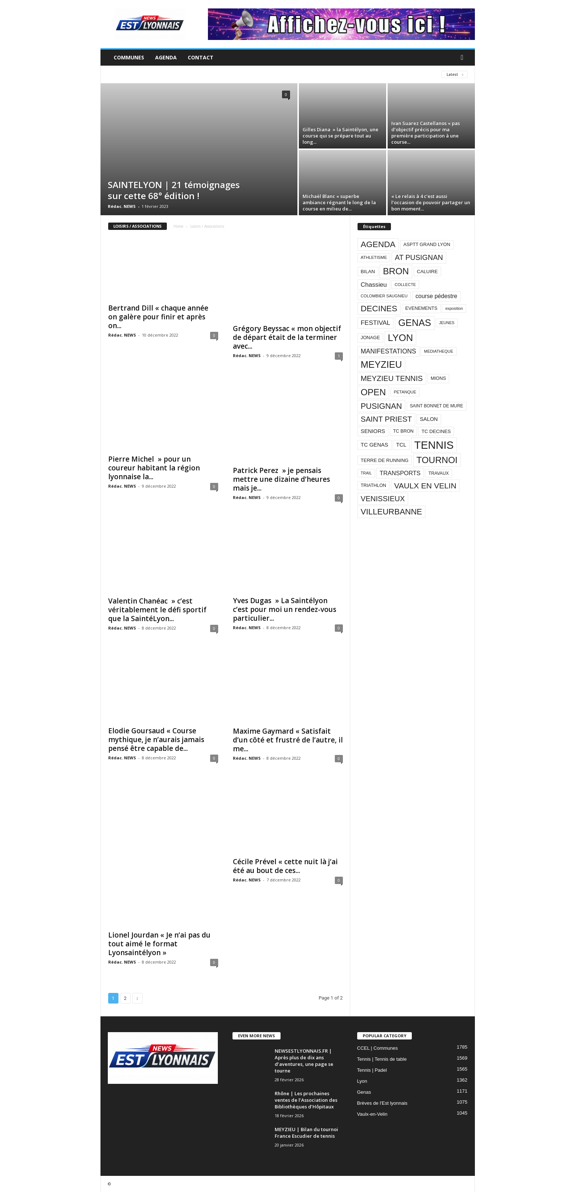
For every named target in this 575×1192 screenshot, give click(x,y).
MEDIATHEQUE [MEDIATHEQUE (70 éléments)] (438, 351)
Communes (129, 57)
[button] (464, 57)
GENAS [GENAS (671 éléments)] (414, 323)
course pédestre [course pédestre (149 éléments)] (436, 296)
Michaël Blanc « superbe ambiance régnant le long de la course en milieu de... (339, 202)
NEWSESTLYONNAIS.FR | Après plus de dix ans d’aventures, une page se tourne (304, 1061)
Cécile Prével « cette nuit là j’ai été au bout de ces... (285, 866)
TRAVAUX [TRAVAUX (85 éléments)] (438, 473)
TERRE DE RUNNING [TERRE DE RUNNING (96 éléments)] (385, 460)
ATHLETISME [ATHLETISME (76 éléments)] (374, 257)
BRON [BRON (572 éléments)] (396, 271)
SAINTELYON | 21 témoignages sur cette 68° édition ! (174, 190)
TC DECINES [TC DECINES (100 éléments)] (436, 431)
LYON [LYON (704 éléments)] (400, 338)
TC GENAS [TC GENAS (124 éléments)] (374, 445)
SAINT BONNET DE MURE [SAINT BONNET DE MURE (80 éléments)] (436, 405)
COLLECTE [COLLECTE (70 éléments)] (405, 284)
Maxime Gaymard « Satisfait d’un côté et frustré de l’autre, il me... (288, 739)
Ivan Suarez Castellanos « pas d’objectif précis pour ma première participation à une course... (425, 132)
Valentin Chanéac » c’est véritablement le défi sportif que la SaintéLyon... (157, 609)
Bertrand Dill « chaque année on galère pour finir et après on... (158, 316)
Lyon (362, 1081)
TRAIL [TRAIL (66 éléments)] (366, 473)
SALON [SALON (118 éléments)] (429, 419)
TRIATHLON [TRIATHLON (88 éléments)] (374, 485)
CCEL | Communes (377, 1048)
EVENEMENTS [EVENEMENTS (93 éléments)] (421, 308)
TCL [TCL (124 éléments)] (401, 445)
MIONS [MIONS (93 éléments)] (438, 378)
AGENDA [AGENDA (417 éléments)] (378, 244)
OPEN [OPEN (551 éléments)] (373, 392)
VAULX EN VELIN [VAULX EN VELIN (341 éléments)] (425, 485)
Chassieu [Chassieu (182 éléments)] (374, 284)
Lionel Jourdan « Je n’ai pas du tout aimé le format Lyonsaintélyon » (159, 943)
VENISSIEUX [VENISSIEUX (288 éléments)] (383, 499)
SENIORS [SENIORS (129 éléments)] (373, 431)
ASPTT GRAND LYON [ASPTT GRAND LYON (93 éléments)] (426, 244)
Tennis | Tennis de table (382, 1059)
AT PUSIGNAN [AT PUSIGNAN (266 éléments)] (419, 257)
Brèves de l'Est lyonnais (382, 1103)
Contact (200, 57)
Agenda (166, 57)
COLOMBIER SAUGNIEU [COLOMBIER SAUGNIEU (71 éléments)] (384, 296)
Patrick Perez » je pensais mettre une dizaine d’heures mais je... (281, 479)
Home (178, 226)
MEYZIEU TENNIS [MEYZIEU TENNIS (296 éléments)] (392, 378)
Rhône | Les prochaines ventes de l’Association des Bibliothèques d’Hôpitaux (306, 1100)
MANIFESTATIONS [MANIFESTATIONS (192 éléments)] (388, 351)
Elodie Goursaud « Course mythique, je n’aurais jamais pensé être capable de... (156, 739)
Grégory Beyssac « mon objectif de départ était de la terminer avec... (287, 337)
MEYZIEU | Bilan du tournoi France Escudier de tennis (306, 1132)
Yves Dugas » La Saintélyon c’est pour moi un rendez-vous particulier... (284, 609)
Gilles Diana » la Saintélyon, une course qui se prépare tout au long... (340, 135)
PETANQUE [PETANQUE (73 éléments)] (405, 392)
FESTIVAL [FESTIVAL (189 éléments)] (376, 322)
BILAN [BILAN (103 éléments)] (368, 271)
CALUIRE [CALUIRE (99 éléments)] (427, 271)
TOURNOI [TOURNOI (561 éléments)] (437, 460)
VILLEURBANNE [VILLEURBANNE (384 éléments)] (391, 511)
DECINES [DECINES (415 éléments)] (379, 308)
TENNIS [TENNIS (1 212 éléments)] (434, 445)
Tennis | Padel (372, 1070)
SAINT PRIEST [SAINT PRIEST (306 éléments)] (386, 419)
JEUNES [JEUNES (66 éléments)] (446, 322)
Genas (364, 1092)
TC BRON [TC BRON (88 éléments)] (403, 431)
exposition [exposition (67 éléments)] (454, 308)
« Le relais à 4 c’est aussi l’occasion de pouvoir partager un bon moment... (430, 202)
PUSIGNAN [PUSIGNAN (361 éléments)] (381, 406)
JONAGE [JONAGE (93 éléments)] (370, 337)
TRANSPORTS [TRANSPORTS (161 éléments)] (400, 473)
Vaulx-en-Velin (372, 1114)
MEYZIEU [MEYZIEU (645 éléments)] (381, 364)
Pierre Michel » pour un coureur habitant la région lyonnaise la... (154, 467)
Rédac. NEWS (122, 206)
